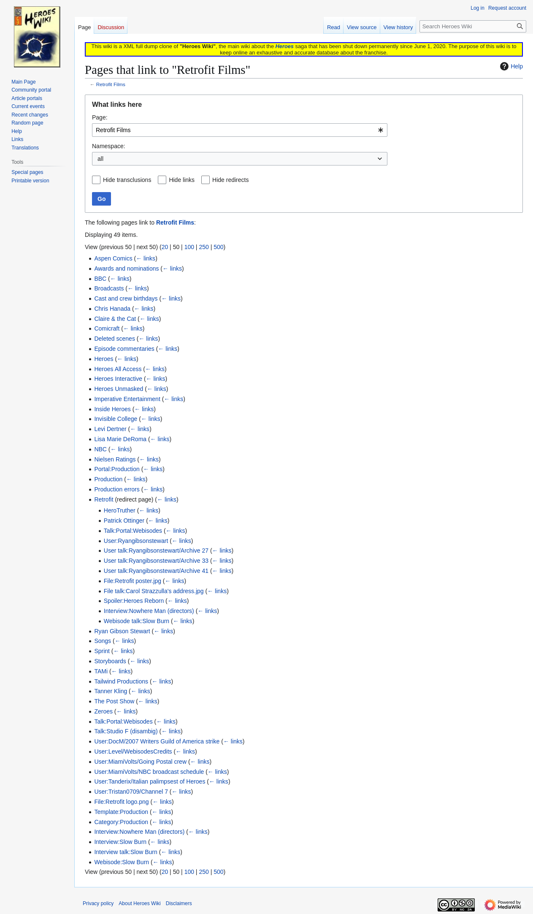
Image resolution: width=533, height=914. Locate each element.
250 (203, 247)
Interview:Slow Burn (120, 841)
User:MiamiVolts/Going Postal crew (140, 761)
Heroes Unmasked (118, 388)
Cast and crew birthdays (125, 298)
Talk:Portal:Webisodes (133, 530)
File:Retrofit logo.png (121, 801)
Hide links (182, 179)
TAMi (101, 671)
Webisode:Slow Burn (121, 862)
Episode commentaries (124, 348)
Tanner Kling (110, 691)
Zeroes (103, 711)
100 (189, 247)
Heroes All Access (117, 369)
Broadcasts (109, 288)
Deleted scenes (114, 338)
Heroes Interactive (118, 378)
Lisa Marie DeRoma (120, 439)
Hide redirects (230, 179)
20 (165, 247)
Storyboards (110, 661)
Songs (102, 640)
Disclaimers (179, 903)
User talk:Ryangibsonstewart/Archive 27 (156, 550)
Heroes (285, 46)
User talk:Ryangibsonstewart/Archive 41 (156, 570)
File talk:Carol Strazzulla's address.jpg (154, 591)
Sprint (102, 651)
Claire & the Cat (115, 318)
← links (145, 258)
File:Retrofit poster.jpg (132, 581)
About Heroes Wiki (139, 903)
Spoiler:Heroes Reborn (134, 600)
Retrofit (103, 499)
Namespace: (108, 146)
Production (108, 479)
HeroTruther (119, 510)
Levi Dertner (110, 429)
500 (218, 247)
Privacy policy (98, 903)
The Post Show (114, 701)
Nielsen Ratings (114, 459)
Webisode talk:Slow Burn (136, 621)
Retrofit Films (110, 84)
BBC (100, 278)
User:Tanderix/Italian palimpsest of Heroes (149, 781)
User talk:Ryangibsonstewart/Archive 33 (156, 560)
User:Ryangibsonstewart (136, 540)
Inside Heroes (112, 409)
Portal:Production (116, 469)
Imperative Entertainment (127, 399)
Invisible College (115, 418)
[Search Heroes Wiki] (472, 26)
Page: (100, 117)
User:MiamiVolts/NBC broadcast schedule (149, 771)
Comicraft (106, 328)
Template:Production (121, 811)
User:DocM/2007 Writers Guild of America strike (156, 741)
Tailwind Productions (121, 681)
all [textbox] (100, 158)
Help (510, 66)
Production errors (116, 489)
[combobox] (239, 130)
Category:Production (121, 822)
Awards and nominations (126, 268)
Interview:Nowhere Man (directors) (149, 611)
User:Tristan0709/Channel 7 (131, 791)
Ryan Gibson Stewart (122, 631)
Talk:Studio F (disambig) (125, 731)
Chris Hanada (112, 308)
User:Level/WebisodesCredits (133, 751)
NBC (100, 449)
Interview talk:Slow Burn (125, 852)
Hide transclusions (127, 179)
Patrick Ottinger (124, 520)
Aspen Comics (113, 258)
